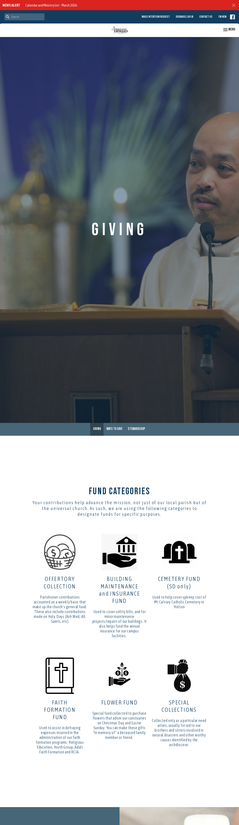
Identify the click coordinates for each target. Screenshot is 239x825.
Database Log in (184, 17)
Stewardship (136, 429)
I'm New (222, 17)
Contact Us (205, 17)
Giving (97, 429)
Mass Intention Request (156, 17)
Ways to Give (114, 429)
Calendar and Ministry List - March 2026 (51, 5)
